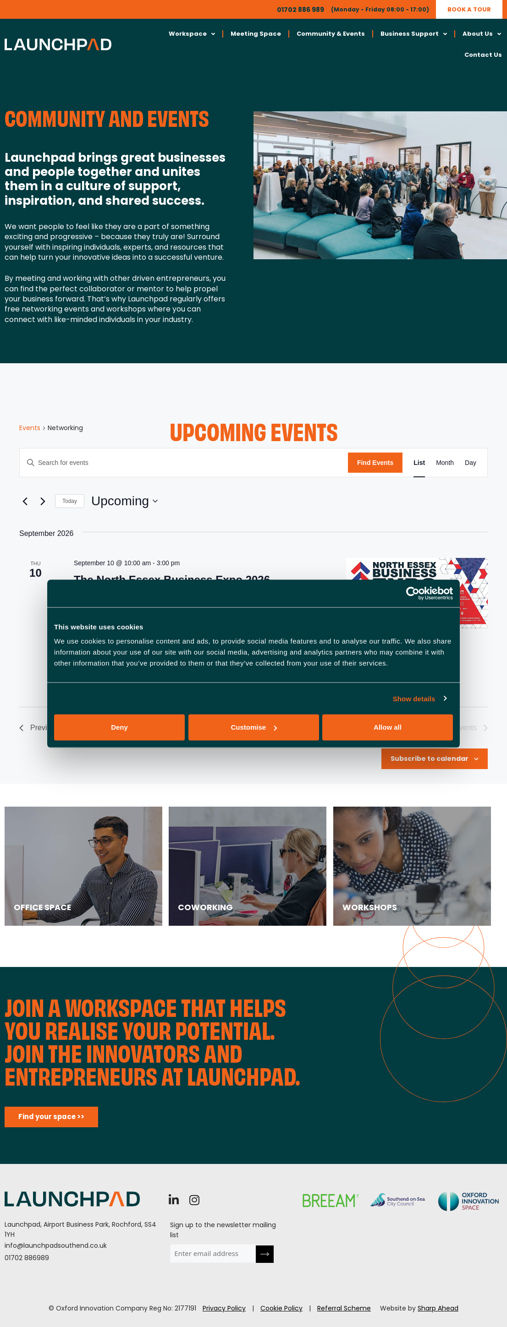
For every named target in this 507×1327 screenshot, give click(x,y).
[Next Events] (42, 501)
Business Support (413, 34)
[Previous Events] (24, 501)
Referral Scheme (344, 1308)
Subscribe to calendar (429, 758)
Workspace (192, 34)
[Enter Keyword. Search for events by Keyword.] (184, 462)
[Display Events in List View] (419, 462)
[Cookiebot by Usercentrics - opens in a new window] (413, 593)
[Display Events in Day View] (470, 462)
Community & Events (331, 33)
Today (69, 501)
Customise (254, 727)
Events (29, 428)
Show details (414, 698)
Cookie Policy (281, 1308)
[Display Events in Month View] (445, 462)
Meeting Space (256, 33)
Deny (119, 727)
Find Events (375, 462)
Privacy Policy (224, 1308)
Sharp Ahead (438, 1308)
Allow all (388, 727)
